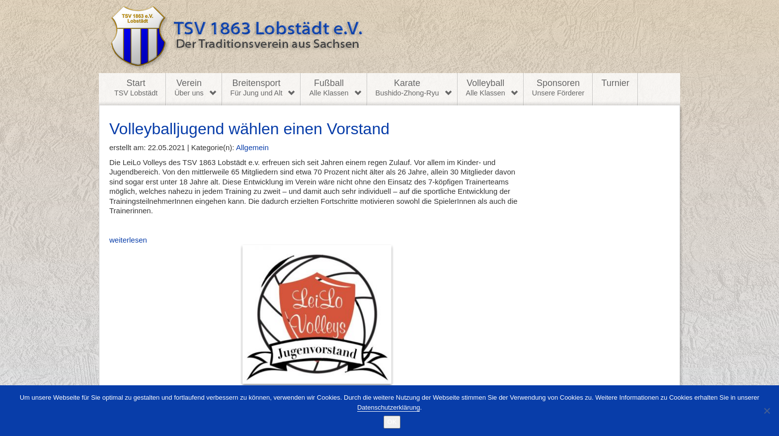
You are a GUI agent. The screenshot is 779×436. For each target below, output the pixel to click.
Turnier (615, 83)
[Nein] (767, 411)
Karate (407, 88)
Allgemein (252, 147)
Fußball (328, 88)
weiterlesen (250, 310)
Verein (188, 88)
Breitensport (257, 88)
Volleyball (485, 88)
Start (135, 88)
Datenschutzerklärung (388, 407)
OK (392, 422)
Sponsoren (558, 88)
